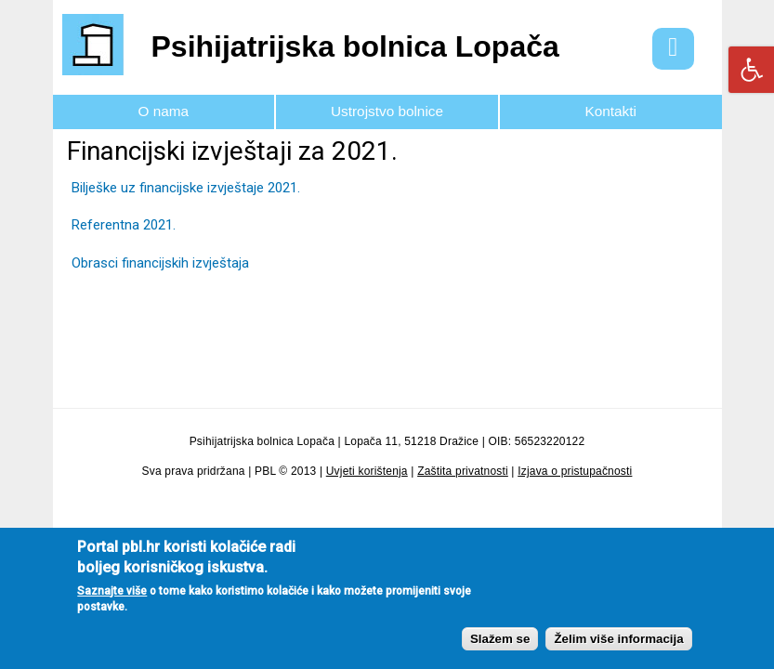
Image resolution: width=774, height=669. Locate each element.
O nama (164, 111)
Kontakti (610, 111)
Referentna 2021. (124, 224)
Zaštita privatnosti (462, 471)
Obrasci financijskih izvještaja (160, 263)
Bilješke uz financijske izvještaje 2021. (186, 187)
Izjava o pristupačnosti (575, 471)
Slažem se (500, 648)
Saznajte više (112, 600)
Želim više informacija (618, 648)
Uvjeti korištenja (367, 471)
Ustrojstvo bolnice (387, 111)
